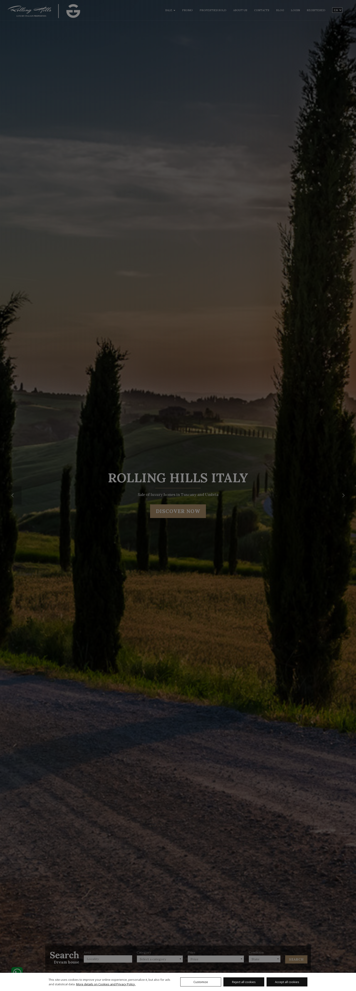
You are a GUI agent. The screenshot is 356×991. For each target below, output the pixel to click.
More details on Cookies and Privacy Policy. (106, 984)
